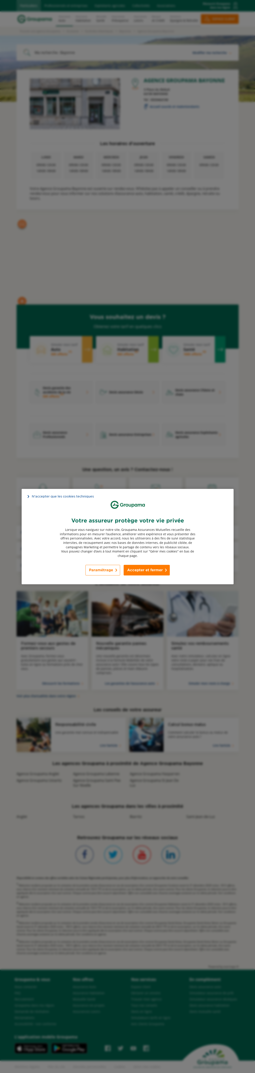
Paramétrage (101, 570)
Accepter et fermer (145, 570)
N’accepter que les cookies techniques (63, 496)
